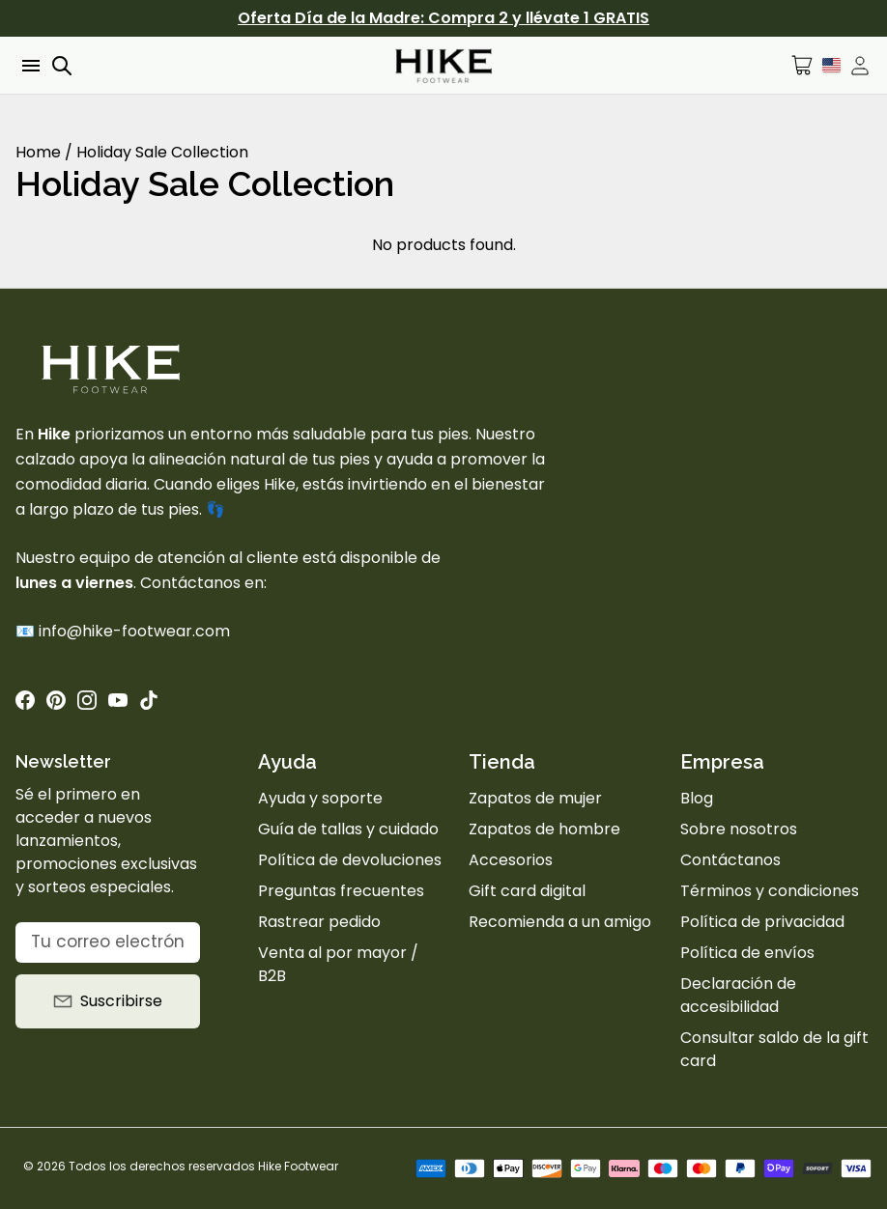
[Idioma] (831, 64)
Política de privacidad (762, 922)
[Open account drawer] (860, 65)
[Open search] (61, 65)
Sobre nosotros (738, 829)
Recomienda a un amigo (560, 922)
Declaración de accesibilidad (738, 995)
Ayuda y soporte (320, 798)
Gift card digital (527, 891)
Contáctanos (730, 860)
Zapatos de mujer (535, 798)
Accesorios (511, 860)
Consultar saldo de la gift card (774, 1049)
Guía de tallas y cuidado (348, 829)
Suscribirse (107, 1001)
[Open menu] (29, 65)
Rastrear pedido (319, 922)
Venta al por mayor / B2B (338, 964)
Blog (696, 798)
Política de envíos (747, 953)
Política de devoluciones (350, 860)
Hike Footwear (298, 1166)
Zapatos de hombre (544, 829)
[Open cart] (802, 65)
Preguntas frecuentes (341, 891)
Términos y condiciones (769, 891)
